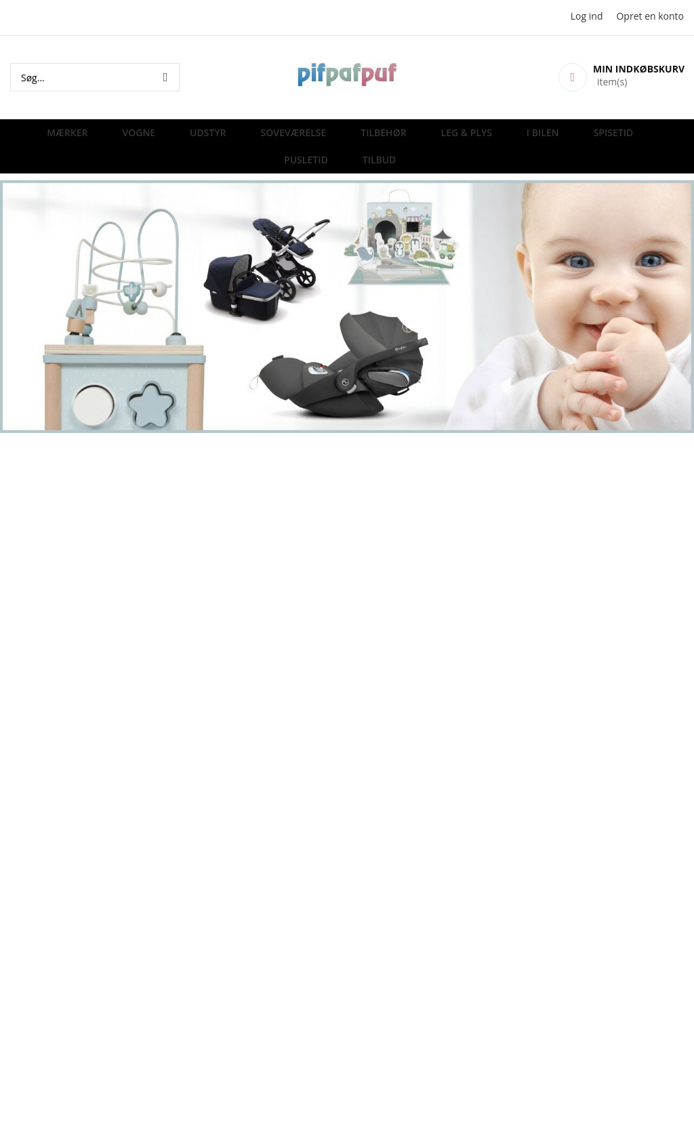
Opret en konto (650, 15)
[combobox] (95, 77)
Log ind (587, 15)
